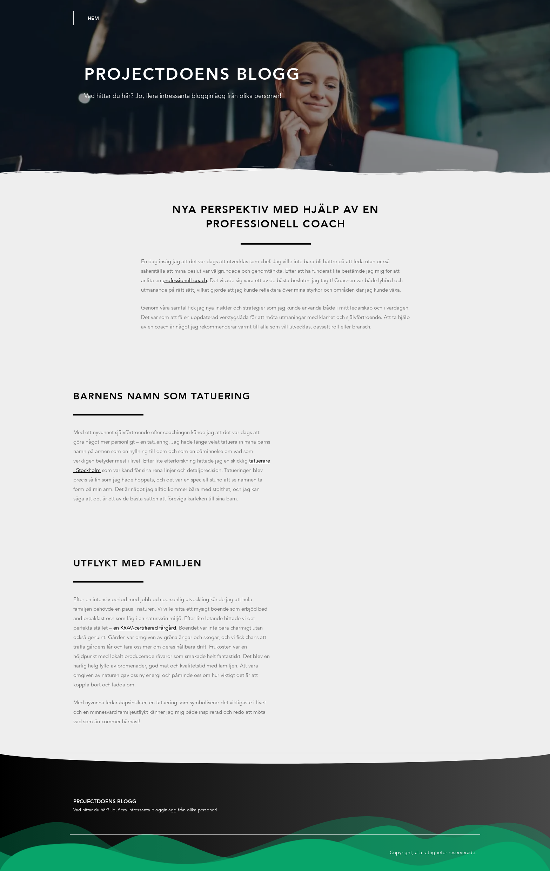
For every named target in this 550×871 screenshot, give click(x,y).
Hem (93, 18)
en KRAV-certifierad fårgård (144, 628)
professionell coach (184, 280)
